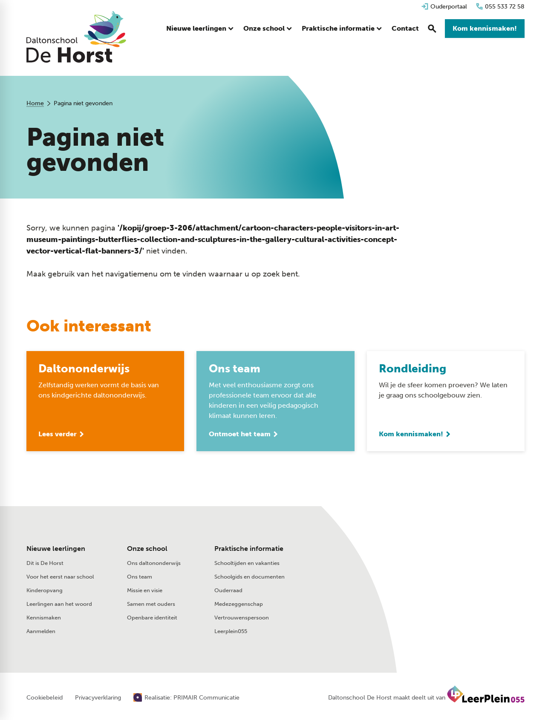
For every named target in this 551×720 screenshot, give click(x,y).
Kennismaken (43, 618)
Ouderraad (228, 591)
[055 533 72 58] (500, 6)
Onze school (147, 549)
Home (35, 103)
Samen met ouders (151, 605)
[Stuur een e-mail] (432, 551)
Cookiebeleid (44, 698)
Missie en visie (144, 591)
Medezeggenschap (238, 605)
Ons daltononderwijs (154, 564)
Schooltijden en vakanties (247, 564)
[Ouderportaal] (444, 6)
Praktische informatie (248, 549)
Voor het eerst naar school (60, 577)
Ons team (139, 577)
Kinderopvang (44, 591)
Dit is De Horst (44, 564)
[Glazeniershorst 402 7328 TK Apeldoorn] (438, 569)
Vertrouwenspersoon (241, 618)
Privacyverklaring (98, 698)
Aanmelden (40, 632)
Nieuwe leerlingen (55, 549)
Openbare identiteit (152, 618)
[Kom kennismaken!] (485, 29)
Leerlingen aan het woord (59, 605)
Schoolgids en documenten (249, 577)
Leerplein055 (230, 632)
